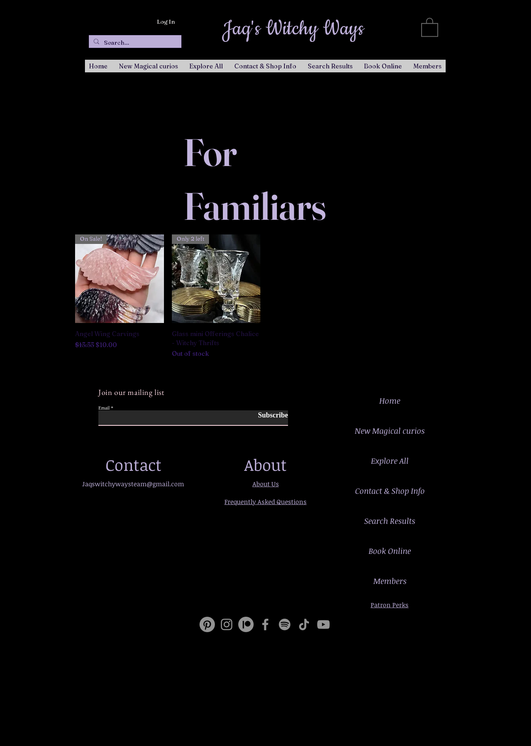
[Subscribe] (268, 415)
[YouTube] (323, 624)
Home (389, 400)
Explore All (390, 460)
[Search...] (134, 42)
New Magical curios (390, 430)
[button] (429, 27)
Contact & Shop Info (390, 490)
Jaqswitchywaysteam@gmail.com (133, 484)
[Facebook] (265, 624)
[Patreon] (246, 624)
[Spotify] (284, 624)
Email (104, 408)
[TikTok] (304, 624)
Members (390, 580)
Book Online (390, 550)
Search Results (389, 520)
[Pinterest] (207, 624)
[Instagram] (226, 624)
